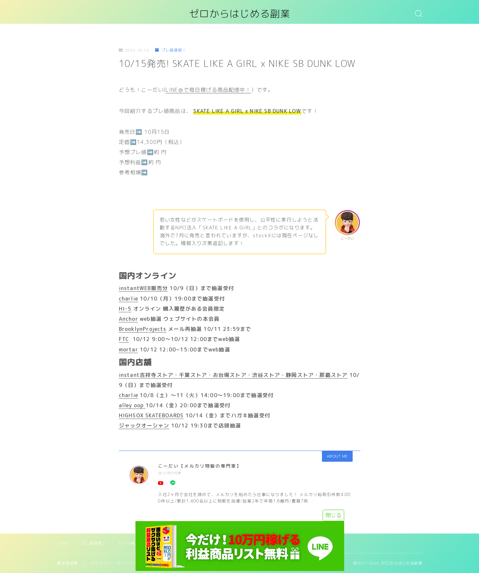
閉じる (333, 515)
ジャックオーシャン (144, 425)
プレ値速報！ (170, 50)
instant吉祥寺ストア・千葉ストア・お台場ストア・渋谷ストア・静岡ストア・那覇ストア (233, 375)
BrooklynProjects (143, 329)
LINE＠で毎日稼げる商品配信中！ (208, 89)
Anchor (128, 318)
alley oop (132, 405)
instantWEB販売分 (143, 288)
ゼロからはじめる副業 (239, 14)
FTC (124, 339)
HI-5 (125, 308)
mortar (128, 349)
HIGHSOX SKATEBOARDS (151, 415)
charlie (128, 298)
